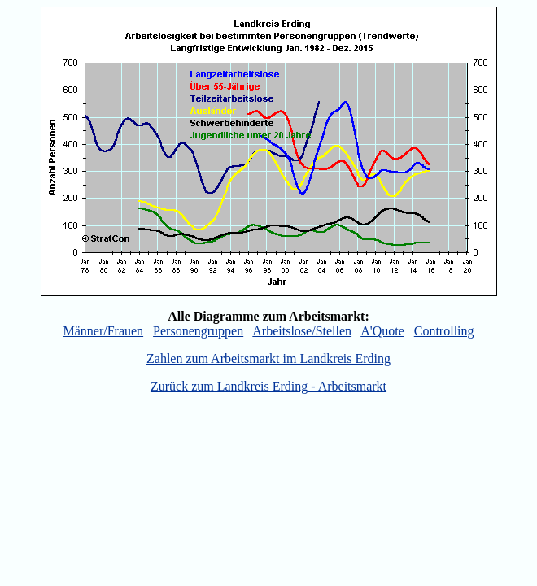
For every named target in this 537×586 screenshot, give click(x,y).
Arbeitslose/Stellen (301, 331)
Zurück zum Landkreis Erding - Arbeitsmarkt (268, 386)
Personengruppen (198, 331)
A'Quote (382, 331)
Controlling (444, 331)
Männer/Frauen (103, 331)
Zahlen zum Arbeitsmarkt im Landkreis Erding (268, 358)
